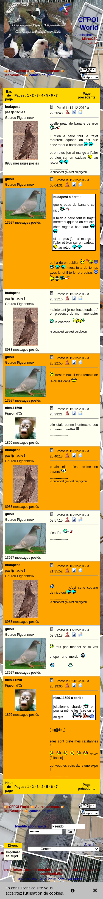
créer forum (13, 870)
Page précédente (86, 95)
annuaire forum (66, 870)
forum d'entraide (38, 870)
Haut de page (9, 787)
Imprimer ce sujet (13, 854)
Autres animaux (47, 71)
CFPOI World (19, 71)
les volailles (14, 75)
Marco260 (89, 39)
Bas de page (9, 95)
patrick (92, 43)
